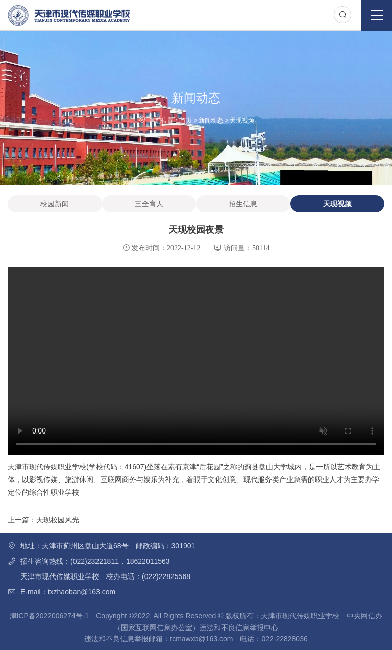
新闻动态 (211, 120)
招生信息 (243, 204)
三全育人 (149, 204)
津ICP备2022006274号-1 (49, 616)
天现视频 (242, 120)
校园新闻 (54, 204)
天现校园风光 (57, 520)
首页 (186, 120)
